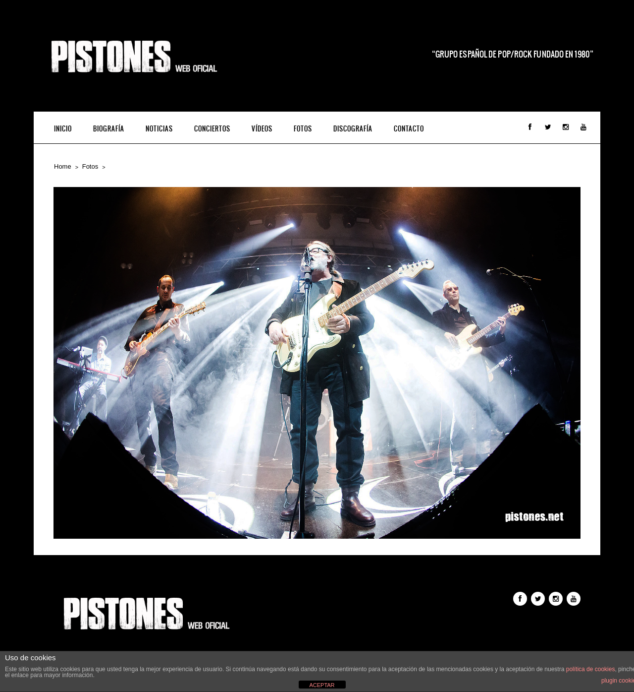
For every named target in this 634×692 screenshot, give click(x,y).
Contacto (409, 128)
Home (62, 166)
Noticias (159, 128)
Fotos (303, 128)
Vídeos (262, 128)
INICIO (63, 128)
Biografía (108, 128)
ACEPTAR (321, 685)
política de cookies (590, 669)
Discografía (352, 128)
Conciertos (212, 128)
